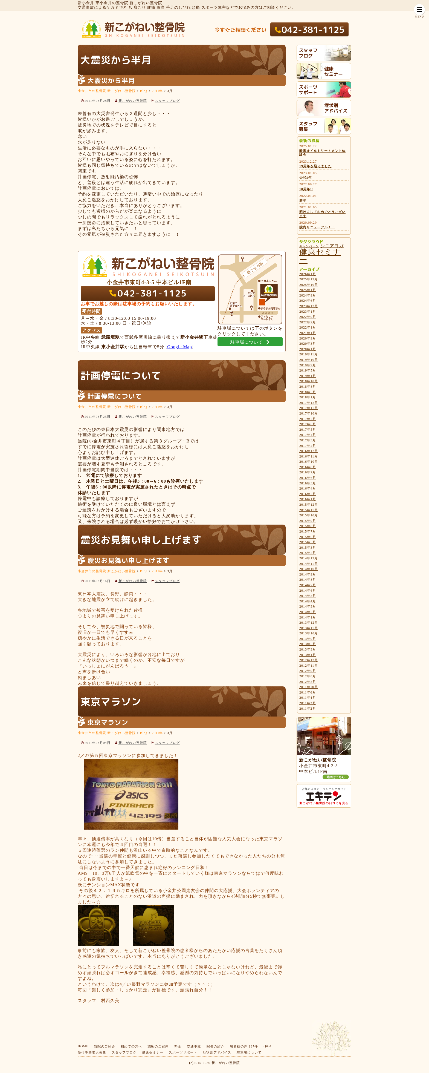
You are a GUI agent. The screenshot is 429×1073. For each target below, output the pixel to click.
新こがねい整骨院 (132, 101)
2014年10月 (308, 569)
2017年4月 (307, 435)
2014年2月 (307, 612)
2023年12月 (308, 306)
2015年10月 (308, 515)
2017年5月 (307, 429)
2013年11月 (308, 628)
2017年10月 (308, 413)
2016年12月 (308, 451)
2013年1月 (307, 655)
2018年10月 (308, 381)
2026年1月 (307, 274)
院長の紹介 (215, 1046)
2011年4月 (307, 698)
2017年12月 (308, 403)
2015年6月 (307, 537)
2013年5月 (307, 644)
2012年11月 (308, 666)
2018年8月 (307, 387)
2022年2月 (307, 322)
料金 (177, 1046)
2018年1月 (307, 397)
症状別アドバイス (217, 1052)
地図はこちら (336, 777)
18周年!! (306, 189)
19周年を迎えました (315, 166)
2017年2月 (307, 446)
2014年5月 (307, 596)
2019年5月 (307, 370)
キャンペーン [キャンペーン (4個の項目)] (309, 246)
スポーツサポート (183, 1052)
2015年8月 (307, 526)
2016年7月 (307, 472)
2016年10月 (308, 462)
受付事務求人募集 (92, 1052)
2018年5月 (307, 392)
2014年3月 (307, 606)
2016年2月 (307, 494)
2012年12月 (308, 660)
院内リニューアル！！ (317, 227)
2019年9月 (307, 365)
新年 (302, 201)
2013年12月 (308, 623)
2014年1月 (307, 617)
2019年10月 (308, 360)
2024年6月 (307, 301)
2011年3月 (307, 703)
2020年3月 (307, 344)
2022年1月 (307, 327)
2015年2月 (307, 553)
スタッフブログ (167, 101)
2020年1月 (307, 349)
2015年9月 (307, 521)
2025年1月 (307, 290)
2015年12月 (308, 505)
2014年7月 (307, 585)
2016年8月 (307, 467)
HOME (83, 1046)
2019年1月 (307, 376)
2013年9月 (307, 639)
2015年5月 (307, 542)
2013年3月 (307, 649)
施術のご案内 (158, 1046)
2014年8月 (307, 580)
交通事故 (194, 1046)
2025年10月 (308, 285)
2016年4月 (307, 488)
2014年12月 (308, 558)
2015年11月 (308, 510)
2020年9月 (307, 338)
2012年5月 (307, 682)
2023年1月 (307, 311)
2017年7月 (307, 419)
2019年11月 (308, 354)
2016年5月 (307, 483)
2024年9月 (307, 295)
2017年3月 (307, 440)
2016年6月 (307, 478)
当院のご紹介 (104, 1046)
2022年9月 (307, 317)
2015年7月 (307, 531)
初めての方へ (131, 1046)
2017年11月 (308, 408)
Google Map (179, 346)
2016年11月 (308, 456)
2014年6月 (307, 590)
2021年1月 (307, 333)
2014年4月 (307, 601)
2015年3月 (307, 548)
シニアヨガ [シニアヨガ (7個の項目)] (332, 245)
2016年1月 (307, 499)
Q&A (267, 1046)
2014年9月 (307, 574)
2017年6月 (307, 424)
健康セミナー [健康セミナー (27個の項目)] (320, 256)
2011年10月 (308, 687)
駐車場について (249, 1052)
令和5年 (305, 178)
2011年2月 (307, 708)
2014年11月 (308, 564)
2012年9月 (307, 671)
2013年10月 (308, 633)
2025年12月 (308, 279)
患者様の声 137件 (244, 1046)
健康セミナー (152, 1052)
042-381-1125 (313, 30)
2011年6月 (307, 692)
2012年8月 (307, 676)
